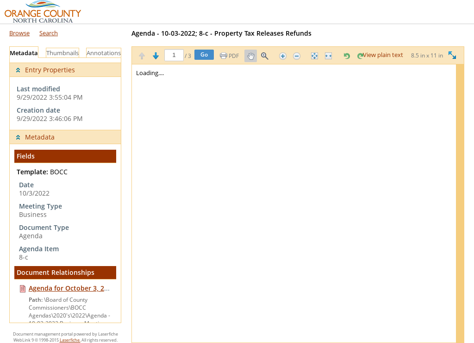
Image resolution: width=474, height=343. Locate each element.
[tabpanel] (65, 190)
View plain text (383, 55)
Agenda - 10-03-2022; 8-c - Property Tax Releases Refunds (221, 33)
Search (48, 33)
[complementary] (65, 94)
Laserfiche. (70, 340)
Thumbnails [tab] (62, 53)
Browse (19, 33)
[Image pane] (298, 203)
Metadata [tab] (24, 53)
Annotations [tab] (104, 53)
